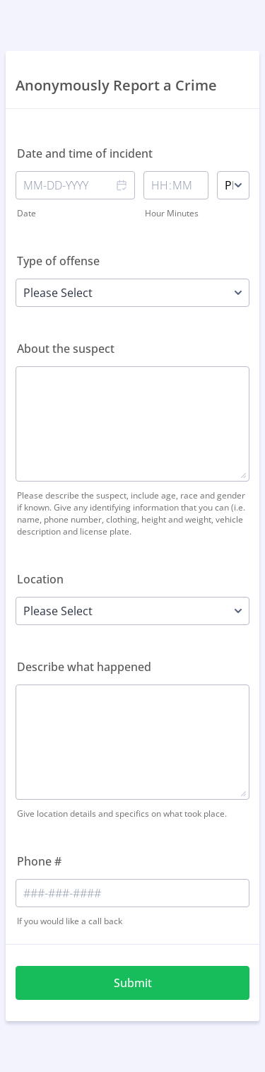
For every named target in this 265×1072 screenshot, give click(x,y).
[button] (121, 195)
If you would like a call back (69, 921)
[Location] (132, 611)
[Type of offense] (132, 293)
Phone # (39, 861)
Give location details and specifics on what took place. (122, 814)
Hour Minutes (172, 213)
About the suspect (65, 348)
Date (26, 213)
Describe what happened (84, 667)
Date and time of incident (85, 153)
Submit (133, 983)
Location (40, 579)
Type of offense (58, 261)
